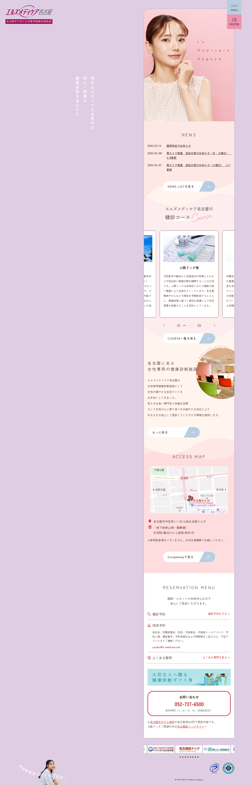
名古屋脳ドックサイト (190, 726)
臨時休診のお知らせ (178, 146)
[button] (164, 325)
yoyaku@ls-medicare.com (166, 647)
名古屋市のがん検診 (162, 722)
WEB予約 (234, 24)
